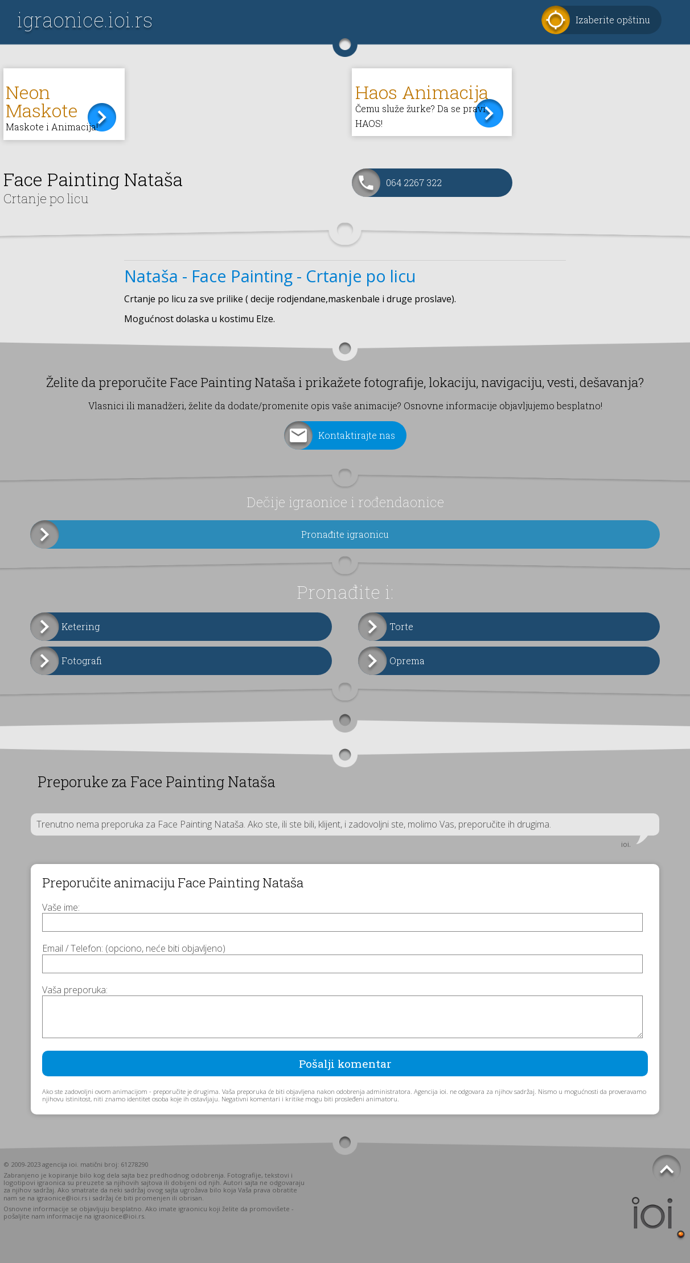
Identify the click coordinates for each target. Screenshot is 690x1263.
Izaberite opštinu (613, 20)
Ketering (80, 626)
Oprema (407, 661)
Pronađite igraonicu (345, 534)
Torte (401, 626)
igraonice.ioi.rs (85, 19)
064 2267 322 (414, 182)
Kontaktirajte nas (356, 435)
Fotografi (81, 661)
